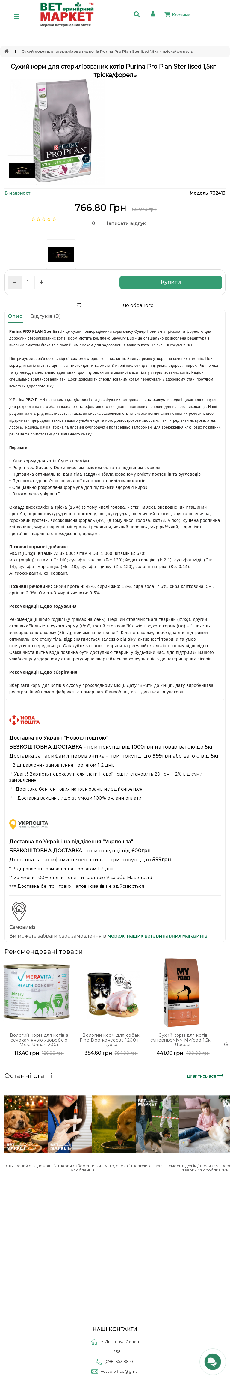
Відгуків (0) (45, 316)
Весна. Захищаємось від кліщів (170, 1165)
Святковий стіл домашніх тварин (39, 1165)
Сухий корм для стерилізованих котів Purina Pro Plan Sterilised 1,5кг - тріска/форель (107, 51)
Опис (15, 316)
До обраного (115, 305)
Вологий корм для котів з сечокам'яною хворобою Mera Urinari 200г (39, 1040)
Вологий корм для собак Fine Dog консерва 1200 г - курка (111, 1040)
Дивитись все (206, 1075)
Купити (171, 282)
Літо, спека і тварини (126, 1165)
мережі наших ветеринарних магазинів (156, 936)
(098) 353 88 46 (119, 1361)
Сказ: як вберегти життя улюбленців (83, 1167)
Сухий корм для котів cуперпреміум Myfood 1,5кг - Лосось (183, 1040)
